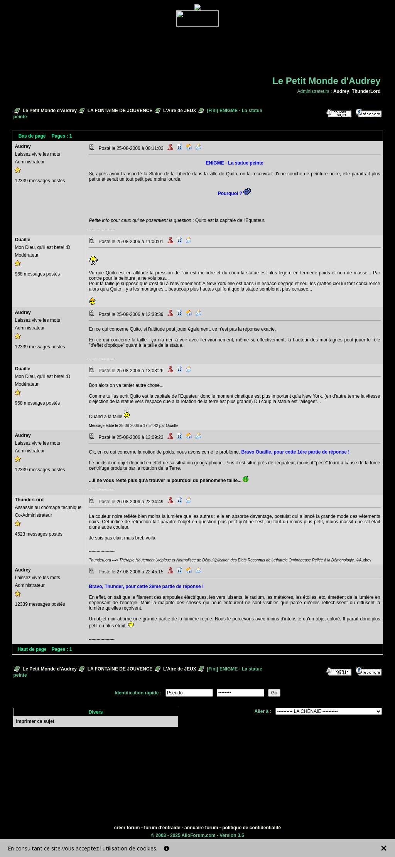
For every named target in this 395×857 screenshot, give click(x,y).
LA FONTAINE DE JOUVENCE (120, 110)
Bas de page (32, 136)
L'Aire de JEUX (179, 110)
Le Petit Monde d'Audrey (50, 110)
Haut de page (31, 649)
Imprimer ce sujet (35, 721)
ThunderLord (366, 91)
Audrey (341, 91)
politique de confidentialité (251, 827)
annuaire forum (201, 827)
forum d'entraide (162, 827)
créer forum (127, 827)
